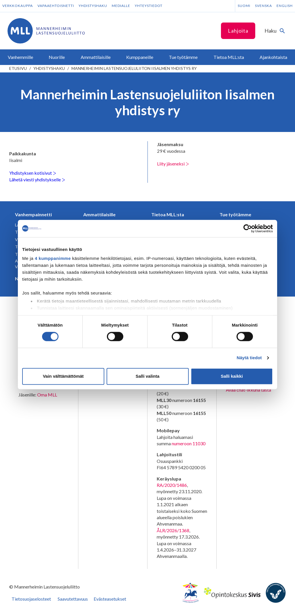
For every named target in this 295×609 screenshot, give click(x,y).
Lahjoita (238, 30)
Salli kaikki (232, 376)
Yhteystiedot (148, 5)
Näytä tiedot (249, 357)
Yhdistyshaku (93, 5)
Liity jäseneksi (173, 163)
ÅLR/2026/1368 (173, 530)
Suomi (244, 5)
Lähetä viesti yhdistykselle (37, 179)
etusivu (18, 68)
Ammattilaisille (99, 214)
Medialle (121, 5)
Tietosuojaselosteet (31, 598)
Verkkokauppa (17, 5)
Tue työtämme (235, 214)
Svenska (263, 5)
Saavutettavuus (73, 598)
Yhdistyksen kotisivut (32, 173)
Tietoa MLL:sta (167, 214)
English (285, 5)
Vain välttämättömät (63, 376)
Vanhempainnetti (33, 214)
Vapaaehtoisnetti (55, 5)
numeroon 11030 (188, 443)
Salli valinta (148, 376)
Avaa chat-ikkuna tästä (248, 389)
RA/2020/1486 (172, 485)
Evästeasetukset (110, 598)
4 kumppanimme (53, 258)
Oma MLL (47, 394)
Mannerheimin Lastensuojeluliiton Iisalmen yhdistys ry (134, 68)
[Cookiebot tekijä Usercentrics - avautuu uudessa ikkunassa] (247, 228)
